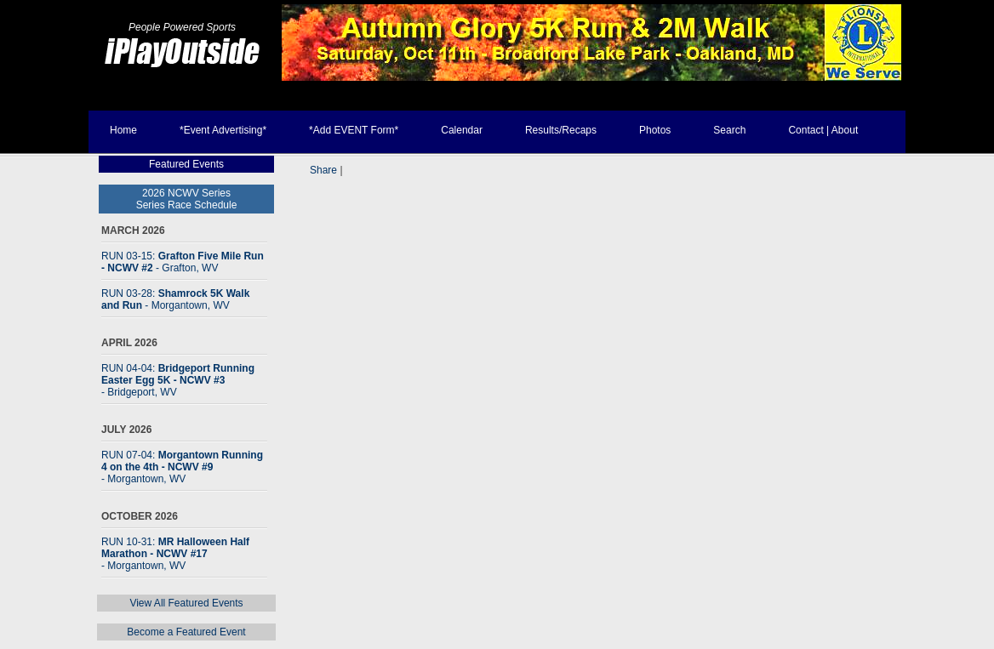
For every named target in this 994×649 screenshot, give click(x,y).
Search (729, 130)
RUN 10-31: (175, 554)
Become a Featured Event (186, 632)
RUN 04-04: (177, 380)
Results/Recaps (561, 130)
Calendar (462, 130)
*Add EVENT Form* (353, 130)
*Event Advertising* (223, 130)
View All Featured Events (186, 603)
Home (123, 130)
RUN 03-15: (182, 262)
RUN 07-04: (182, 467)
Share (323, 170)
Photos (655, 130)
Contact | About (823, 130)
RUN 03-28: (175, 299)
